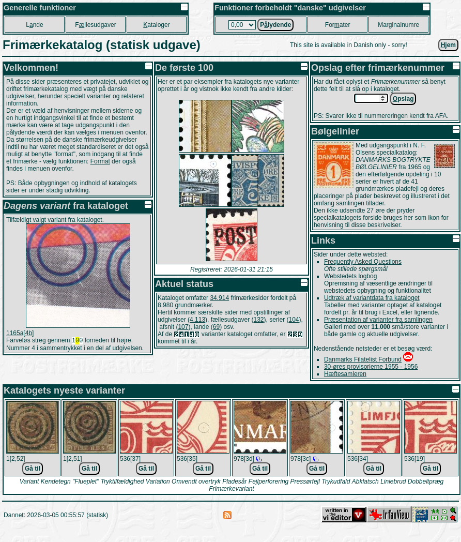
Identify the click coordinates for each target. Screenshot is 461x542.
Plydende (275, 24)
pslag (403, 98)
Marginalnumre (398, 24)
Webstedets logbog (350, 276)
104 (294, 319)
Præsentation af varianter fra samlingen (378, 319)
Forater (337, 24)
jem (448, 45)
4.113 (197, 319)
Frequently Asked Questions (363, 261)
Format (100, 161)
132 (258, 319)
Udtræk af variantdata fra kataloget (372, 298)
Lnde (34, 24)
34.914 (219, 298)
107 (183, 326)
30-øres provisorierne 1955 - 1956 (371, 366)
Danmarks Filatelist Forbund (363, 359)
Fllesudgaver (95, 24)
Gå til (32, 468)
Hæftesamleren (345, 374)
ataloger (156, 24)
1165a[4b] (20, 333)
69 (216, 326)
